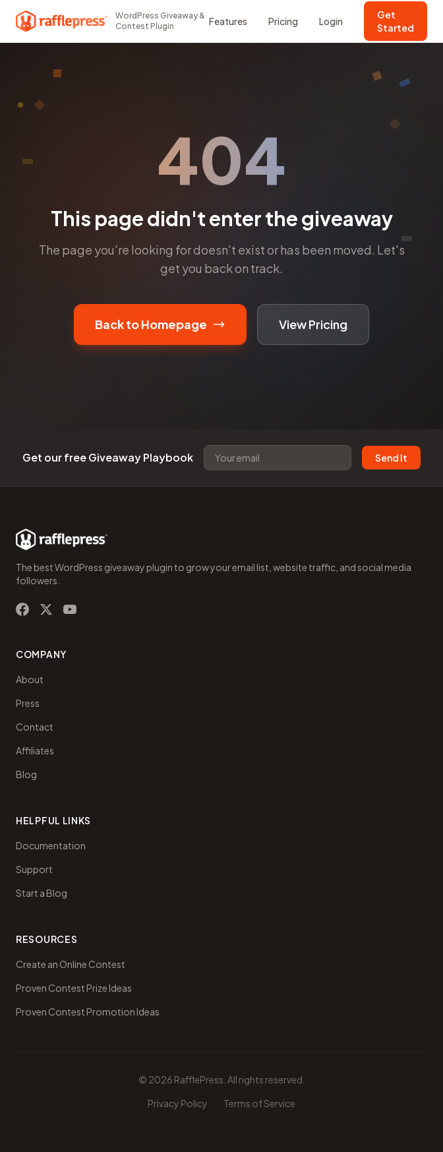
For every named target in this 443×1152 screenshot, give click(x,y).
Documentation (51, 845)
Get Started (395, 21)
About (30, 679)
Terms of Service (259, 1103)
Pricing (283, 21)
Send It (391, 458)
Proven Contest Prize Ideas (74, 988)
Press (28, 703)
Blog (26, 774)
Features (228, 21)
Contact (34, 727)
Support (34, 869)
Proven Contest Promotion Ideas (88, 1011)
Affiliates (35, 750)
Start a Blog (41, 893)
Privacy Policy (178, 1103)
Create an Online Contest (70, 964)
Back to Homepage (160, 324)
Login (331, 21)
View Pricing (313, 324)
